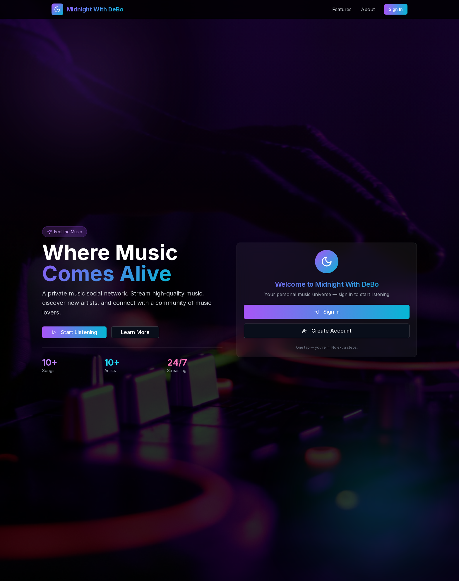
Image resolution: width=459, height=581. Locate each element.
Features (342, 9)
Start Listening (74, 332)
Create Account (327, 331)
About (368, 9)
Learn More (135, 332)
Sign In (396, 9)
